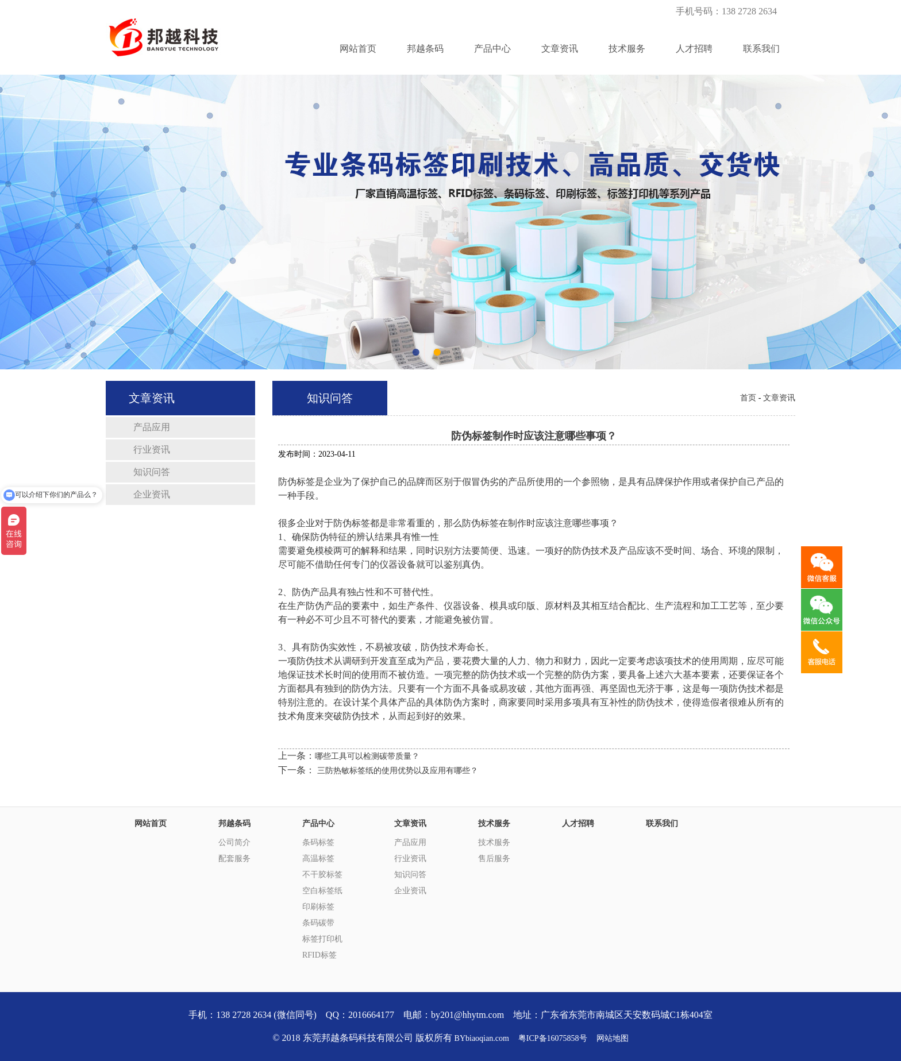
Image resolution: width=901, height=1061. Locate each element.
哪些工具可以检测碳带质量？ (367, 756)
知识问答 (151, 472)
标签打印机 (322, 939)
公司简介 (234, 842)
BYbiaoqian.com (482, 1038)
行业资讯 (151, 449)
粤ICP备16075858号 (552, 1038)
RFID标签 (319, 955)
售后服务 (494, 858)
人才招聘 (694, 48)
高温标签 (318, 858)
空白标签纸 (322, 890)
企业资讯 (151, 494)
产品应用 (151, 427)
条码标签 (318, 842)
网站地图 (612, 1038)
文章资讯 (559, 48)
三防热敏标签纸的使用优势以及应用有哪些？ (397, 770)
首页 (748, 397)
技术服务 (627, 48)
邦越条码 (425, 48)
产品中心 (492, 48)
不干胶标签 (322, 874)
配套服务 (234, 858)
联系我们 (761, 48)
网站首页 (358, 48)
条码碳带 (318, 923)
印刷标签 (318, 906)
